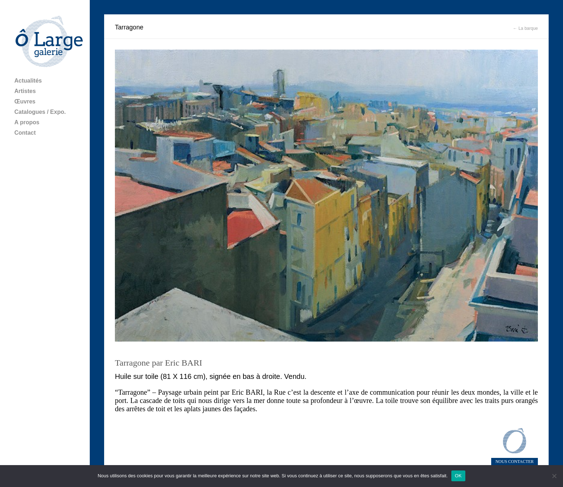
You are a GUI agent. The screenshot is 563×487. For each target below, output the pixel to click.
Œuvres (25, 101)
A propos (26, 122)
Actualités (28, 81)
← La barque (525, 28)
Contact (25, 133)
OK (458, 475)
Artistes (25, 91)
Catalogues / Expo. (40, 112)
